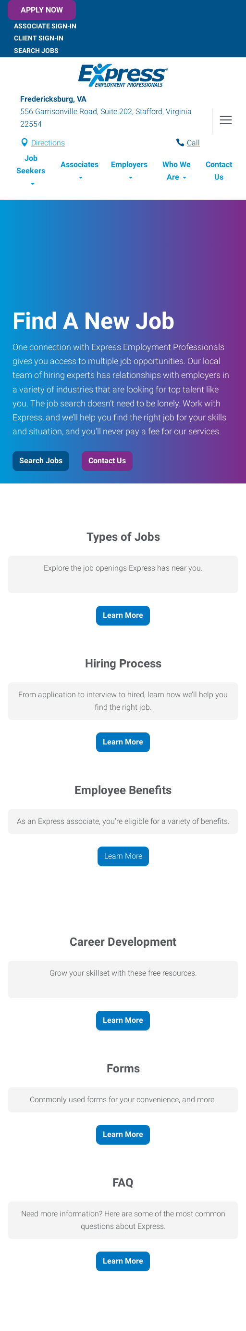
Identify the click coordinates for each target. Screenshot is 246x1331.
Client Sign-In (38, 38)
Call (193, 142)
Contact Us (219, 171)
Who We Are (176, 171)
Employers (129, 164)
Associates (79, 164)
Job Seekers (30, 164)
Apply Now (42, 9)
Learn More (123, 615)
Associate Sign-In (45, 25)
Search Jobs (36, 50)
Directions (48, 142)
